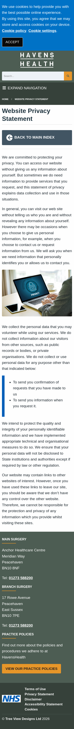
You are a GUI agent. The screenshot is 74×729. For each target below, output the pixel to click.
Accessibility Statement (44, 704)
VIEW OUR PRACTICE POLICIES (31, 669)
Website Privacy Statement (31, 99)
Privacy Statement (39, 694)
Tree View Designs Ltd (23, 719)
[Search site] (68, 76)
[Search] (33, 76)
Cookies (31, 709)
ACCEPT (12, 42)
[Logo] (37, 60)
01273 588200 (21, 578)
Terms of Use (35, 689)
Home (5, 99)
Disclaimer (33, 699)
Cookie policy (14, 31)
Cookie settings (42, 31)
